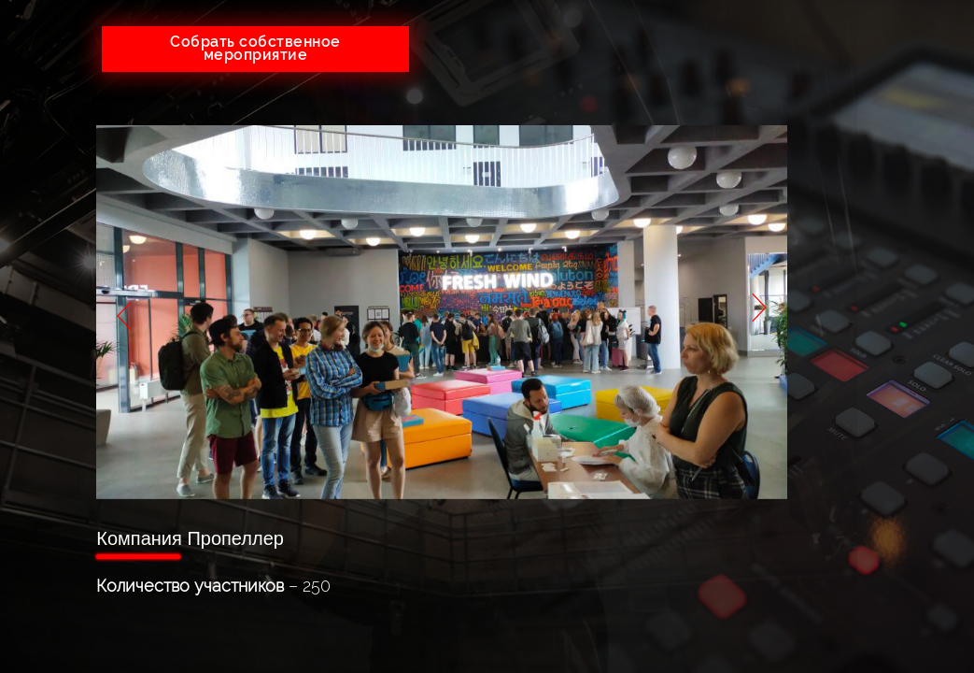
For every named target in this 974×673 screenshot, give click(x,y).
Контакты (872, 327)
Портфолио (871, 253)
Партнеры (871, 290)
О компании (871, 140)
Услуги (871, 178)
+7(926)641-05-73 (525, 42)
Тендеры (872, 215)
